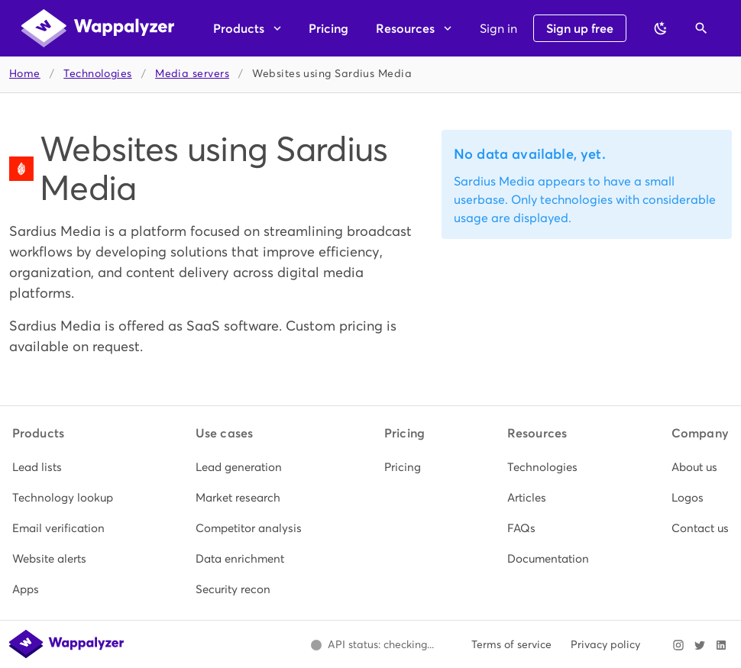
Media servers (192, 73)
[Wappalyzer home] (97, 28)
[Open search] (701, 28)
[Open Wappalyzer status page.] (372, 645)
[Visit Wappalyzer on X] (699, 645)
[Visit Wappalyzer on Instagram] (678, 645)
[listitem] (62, 467)
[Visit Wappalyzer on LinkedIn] (721, 645)
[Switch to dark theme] (660, 28)
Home (24, 73)
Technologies (97, 73)
